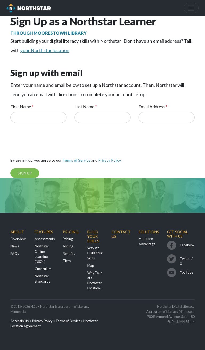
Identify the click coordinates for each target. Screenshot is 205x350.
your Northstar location (44, 50)
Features (44, 232)
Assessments (45, 239)
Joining (68, 246)
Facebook (187, 245)
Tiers (67, 261)
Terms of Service (76, 160)
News (14, 246)
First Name (22, 106)
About (17, 232)
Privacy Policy (109, 160)
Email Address (153, 106)
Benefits (69, 253)
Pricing (70, 232)
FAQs (14, 253)
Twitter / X (186, 260)
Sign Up (25, 173)
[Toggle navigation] (191, 8)
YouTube (186, 272)
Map (90, 265)
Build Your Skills (93, 236)
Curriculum (43, 269)
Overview (18, 239)
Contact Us (121, 234)
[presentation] (51, 141)
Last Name (85, 106)
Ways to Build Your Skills (94, 253)
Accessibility (19, 321)
